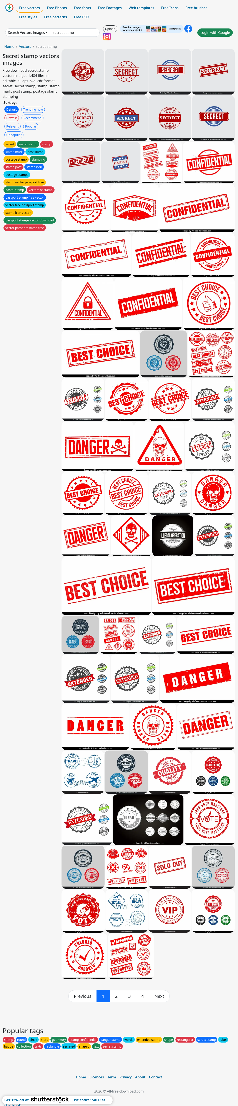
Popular (30, 126)
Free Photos (57, 7)
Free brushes (196, 7)
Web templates (141, 7)
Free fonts (82, 7)
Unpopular (14, 135)
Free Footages (110, 7)
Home (9, 46)
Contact (155, 1077)
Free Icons (169, 7)
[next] (159, 996)
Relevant (12, 126)
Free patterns (55, 17)
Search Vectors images (26, 32)
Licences (97, 1077)
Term (111, 1077)
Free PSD (81, 17)
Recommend (32, 118)
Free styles (28, 17)
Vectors (25, 46)
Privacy (126, 1077)
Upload (110, 29)
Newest (11, 118)
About (140, 1077)
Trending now (33, 109)
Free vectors (29, 7)
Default (11, 109)
